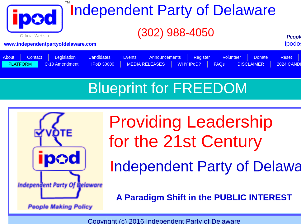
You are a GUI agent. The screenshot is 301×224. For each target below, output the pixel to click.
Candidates (99, 57)
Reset (286, 57)
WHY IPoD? (189, 64)
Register (202, 57)
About (8, 57)
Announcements (165, 57)
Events (130, 57)
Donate (261, 57)
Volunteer (232, 57)
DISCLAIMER (251, 64)
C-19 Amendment (61, 64)
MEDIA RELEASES (146, 64)
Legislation (65, 57)
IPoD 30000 (102, 64)
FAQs (219, 64)
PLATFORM (20, 64)
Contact (34, 57)
